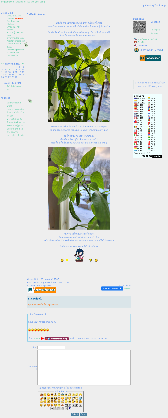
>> (23, 64)
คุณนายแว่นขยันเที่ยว (37, 304)
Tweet (127, 288)
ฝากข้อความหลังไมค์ (145, 39)
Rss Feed (140, 42)
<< (2, 64)
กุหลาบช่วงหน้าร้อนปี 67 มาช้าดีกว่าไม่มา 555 (15, 112)
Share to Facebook (112, 288)
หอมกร (39, 338)
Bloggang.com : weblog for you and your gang (22, 1)
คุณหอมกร (53, 304)
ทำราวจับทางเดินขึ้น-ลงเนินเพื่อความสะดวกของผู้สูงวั (16, 122)
